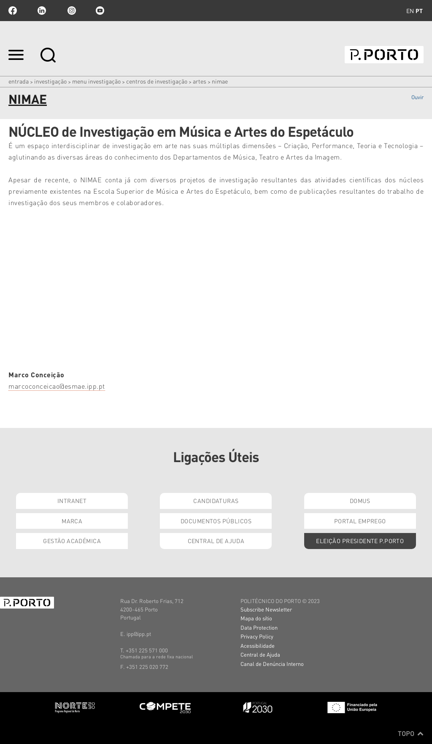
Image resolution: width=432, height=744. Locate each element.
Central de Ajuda (216, 540)
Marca (72, 521)
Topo (411, 733)
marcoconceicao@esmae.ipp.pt (56, 385)
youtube (100, 10)
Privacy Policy (256, 636)
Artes (199, 81)
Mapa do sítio (256, 618)
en (410, 10)
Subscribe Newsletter (266, 609)
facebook (12, 10)
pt (419, 10)
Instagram (71, 10)
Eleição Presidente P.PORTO (360, 540)
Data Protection (259, 627)
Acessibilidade (257, 645)
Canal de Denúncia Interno (272, 663)
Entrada (18, 81)
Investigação (50, 81)
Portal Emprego (360, 521)
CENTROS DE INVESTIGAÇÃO (156, 81)
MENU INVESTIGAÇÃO (96, 81)
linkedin (42, 10)
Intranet (71, 500)
